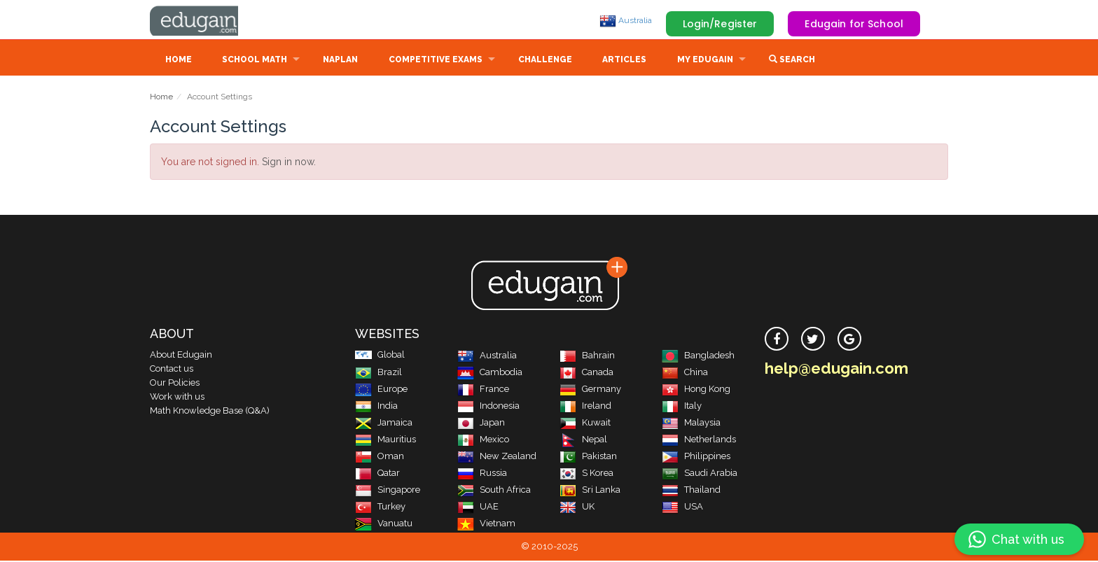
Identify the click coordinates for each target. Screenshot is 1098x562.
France (483, 390)
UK (577, 508)
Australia (625, 20)
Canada (586, 373)
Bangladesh (698, 356)
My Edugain (705, 61)
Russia (482, 474)
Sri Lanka (590, 491)
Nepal (583, 440)
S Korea (586, 474)
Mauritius (385, 440)
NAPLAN (340, 61)
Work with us (177, 398)
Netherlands (699, 440)
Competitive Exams (435, 61)
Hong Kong (696, 390)
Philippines (696, 457)
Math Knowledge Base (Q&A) (210, 412)
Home (178, 61)
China (685, 373)
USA (682, 508)
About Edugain (181, 356)
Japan (481, 424)
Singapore (387, 491)
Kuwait (585, 424)
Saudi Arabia (699, 474)
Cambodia (489, 373)
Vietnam (486, 524)
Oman (379, 457)
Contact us (171, 370)
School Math (254, 61)
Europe (381, 390)
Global (380, 356)
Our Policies (175, 384)
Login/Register (720, 24)
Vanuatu (383, 524)
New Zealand (496, 457)
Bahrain (587, 356)
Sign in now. (289, 163)
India (376, 407)
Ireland (585, 407)
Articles (624, 61)
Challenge (545, 61)
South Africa (494, 491)
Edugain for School (854, 24)
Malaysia (691, 424)
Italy (682, 407)
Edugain (202, 20)
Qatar (377, 474)
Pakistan (588, 457)
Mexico (483, 440)
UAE (478, 508)
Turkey (380, 508)
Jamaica (383, 424)
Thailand (691, 491)
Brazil (378, 373)
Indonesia (488, 407)
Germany (590, 390)
